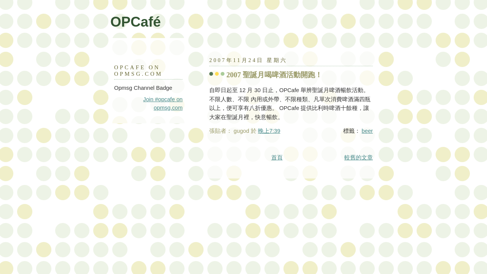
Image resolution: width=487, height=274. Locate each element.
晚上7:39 (269, 131)
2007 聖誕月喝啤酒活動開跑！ (274, 75)
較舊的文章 (358, 158)
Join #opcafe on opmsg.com (163, 103)
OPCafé (135, 22)
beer (367, 131)
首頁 (277, 158)
